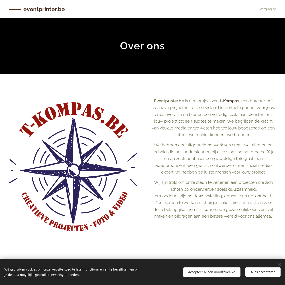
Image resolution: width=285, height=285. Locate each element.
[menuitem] (266, 9)
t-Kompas (229, 100)
